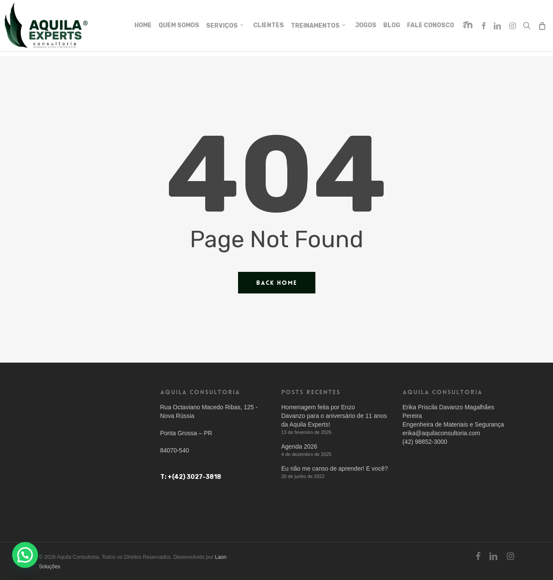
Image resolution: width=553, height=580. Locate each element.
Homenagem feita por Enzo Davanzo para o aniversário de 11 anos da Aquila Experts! (334, 416)
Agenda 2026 (299, 446)
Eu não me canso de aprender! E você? (334, 468)
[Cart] (542, 28)
